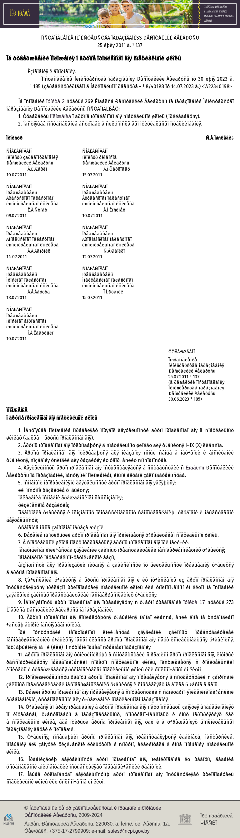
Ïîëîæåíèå (60, 116)
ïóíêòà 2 (55, 101)
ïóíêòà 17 (194, 602)
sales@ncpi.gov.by (128, 831)
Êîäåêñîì (195, 467)
